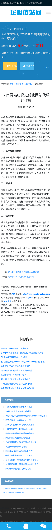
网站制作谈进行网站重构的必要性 (20, 433)
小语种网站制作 (29, 488)
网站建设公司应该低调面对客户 (19, 451)
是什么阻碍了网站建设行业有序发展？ (21, 460)
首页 (12, 84)
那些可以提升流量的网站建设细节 (15, 379)
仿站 (4, 492)
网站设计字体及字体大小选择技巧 (15, 366)
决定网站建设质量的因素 (16, 446)
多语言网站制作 (37, 488)
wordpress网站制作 (19, 492)
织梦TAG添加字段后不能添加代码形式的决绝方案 (22, 353)
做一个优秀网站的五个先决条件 (21, 277)
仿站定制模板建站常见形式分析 (19, 455)
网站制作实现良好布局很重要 (18, 438)
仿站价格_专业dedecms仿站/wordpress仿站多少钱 (23, 362)
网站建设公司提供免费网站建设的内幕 (17, 388)
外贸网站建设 (23, 512)
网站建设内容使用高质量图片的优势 (16, 370)
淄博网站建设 (36, 512)
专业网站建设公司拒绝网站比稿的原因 (21, 464)
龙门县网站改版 (6, 488)
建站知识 (29, 84)
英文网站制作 (14, 488)
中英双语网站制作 (9, 492)
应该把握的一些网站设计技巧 (13, 375)
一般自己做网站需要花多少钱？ (14, 348)
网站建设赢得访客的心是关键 (18, 469)
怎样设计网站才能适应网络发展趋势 (20, 442)
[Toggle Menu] (48, 12)
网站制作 (19, 84)
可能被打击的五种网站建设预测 (19, 429)
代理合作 (28, 66)
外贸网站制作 (45, 488)
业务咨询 (12, 66)
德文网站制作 (21, 488)
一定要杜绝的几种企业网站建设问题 (16, 384)
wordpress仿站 (17, 508)
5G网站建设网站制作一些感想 (14, 357)
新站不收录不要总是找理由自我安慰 (23, 272)
